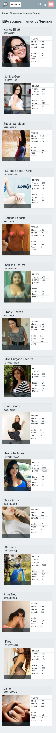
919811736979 (12, 457)
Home (5, 13)
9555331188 (11, 80)
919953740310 (12, 362)
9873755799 (11, 268)
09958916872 (11, 645)
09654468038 (10, 504)
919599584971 (12, 174)
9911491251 (10, 33)
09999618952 (10, 127)
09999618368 (10, 692)
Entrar (45, 4)
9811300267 (10, 221)
